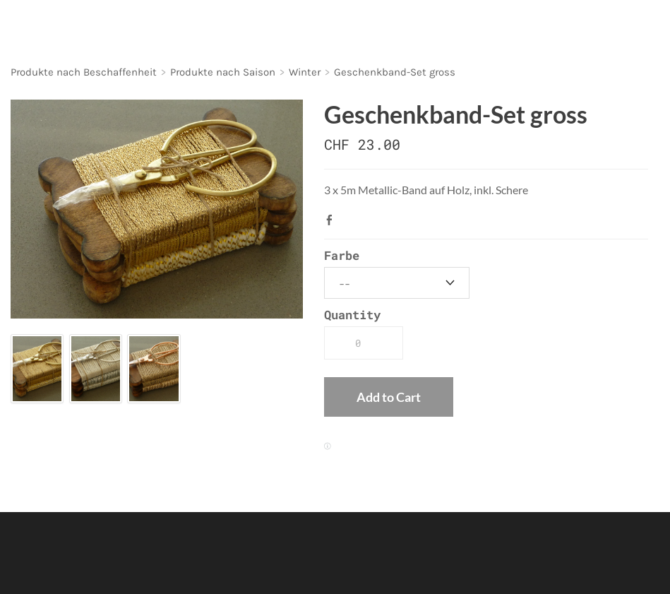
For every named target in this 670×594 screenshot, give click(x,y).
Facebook (332, 219)
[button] (388, 397)
